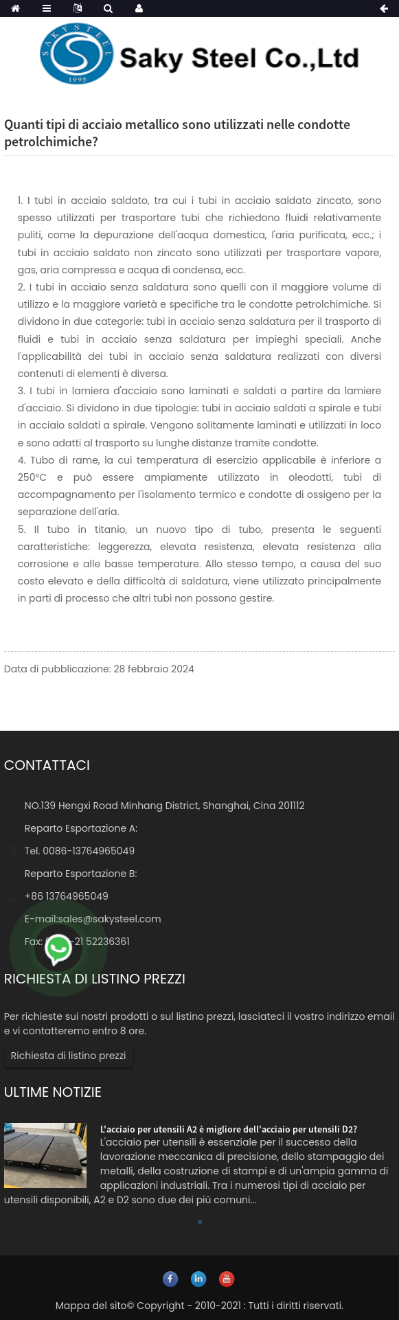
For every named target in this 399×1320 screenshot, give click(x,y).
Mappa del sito (91, 1305)
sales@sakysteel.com (109, 919)
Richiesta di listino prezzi (68, 1055)
